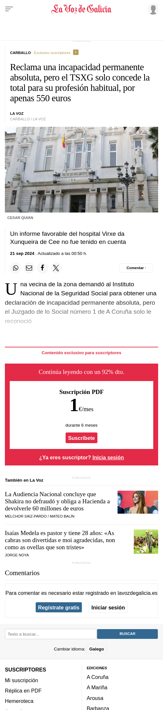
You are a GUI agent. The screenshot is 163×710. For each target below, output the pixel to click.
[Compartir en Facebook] (42, 267)
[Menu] (9, 9)
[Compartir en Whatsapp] (15, 267)
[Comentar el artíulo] (136, 267)
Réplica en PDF (23, 691)
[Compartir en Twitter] (56, 267)
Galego (96, 649)
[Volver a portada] (81, 9)
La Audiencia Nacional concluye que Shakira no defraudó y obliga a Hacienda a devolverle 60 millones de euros (57, 501)
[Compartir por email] (29, 267)
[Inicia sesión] (152, 9)
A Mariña (97, 688)
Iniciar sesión (108, 607)
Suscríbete (81, 438)
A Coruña (97, 677)
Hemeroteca (19, 701)
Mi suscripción (21, 680)
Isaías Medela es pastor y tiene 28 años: (60, 540)
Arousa (95, 698)
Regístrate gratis (58, 607)
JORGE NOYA (17, 555)
